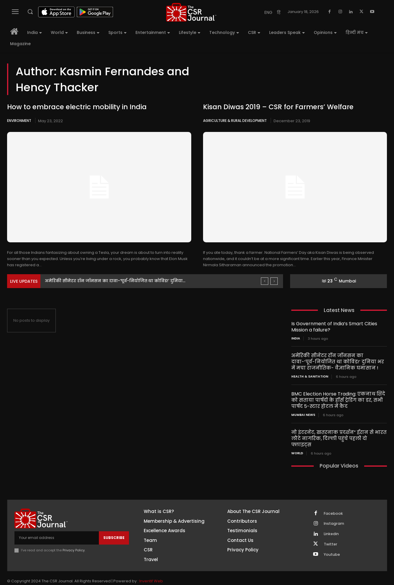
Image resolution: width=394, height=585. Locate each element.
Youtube (332, 550)
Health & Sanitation (308, 377)
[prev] (264, 281)
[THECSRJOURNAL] (191, 12)
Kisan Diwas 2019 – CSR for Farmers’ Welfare (276, 107)
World (297, 447)
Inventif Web (151, 575)
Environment (19, 120)
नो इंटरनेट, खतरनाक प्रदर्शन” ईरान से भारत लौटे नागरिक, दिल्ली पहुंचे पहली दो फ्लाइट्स (337, 435)
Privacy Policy (74, 543)
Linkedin (332, 528)
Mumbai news (302, 415)
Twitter (331, 539)
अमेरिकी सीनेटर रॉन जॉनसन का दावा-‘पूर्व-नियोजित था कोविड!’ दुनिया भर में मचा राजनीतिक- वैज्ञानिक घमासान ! (336, 361)
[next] (274, 281)
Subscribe (114, 530)
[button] (30, 11)
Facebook (334, 506)
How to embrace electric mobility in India (74, 107)
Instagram (334, 517)
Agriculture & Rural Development (235, 120)
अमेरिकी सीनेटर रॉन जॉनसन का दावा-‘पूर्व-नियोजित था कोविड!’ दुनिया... (115, 281)
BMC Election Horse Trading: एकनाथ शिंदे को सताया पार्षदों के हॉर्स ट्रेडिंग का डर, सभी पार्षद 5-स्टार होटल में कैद (338, 399)
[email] (56, 530)
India (295, 338)
